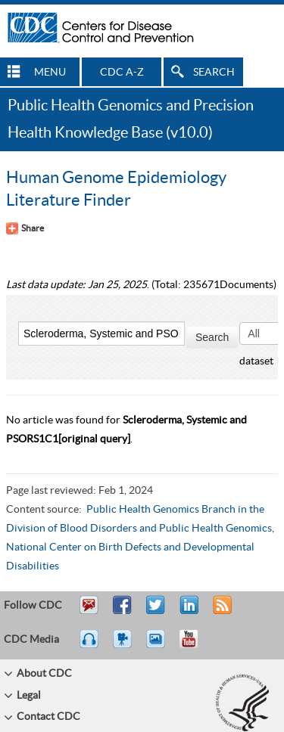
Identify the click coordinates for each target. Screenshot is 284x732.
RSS (221, 611)
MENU (50, 72)
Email (88, 611)
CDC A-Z (122, 72)
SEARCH (214, 72)
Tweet (156, 611)
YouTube (196, 645)
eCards (159, 645)
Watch (124, 645)
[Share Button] (25, 228)
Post (187, 611)
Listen (90, 645)
